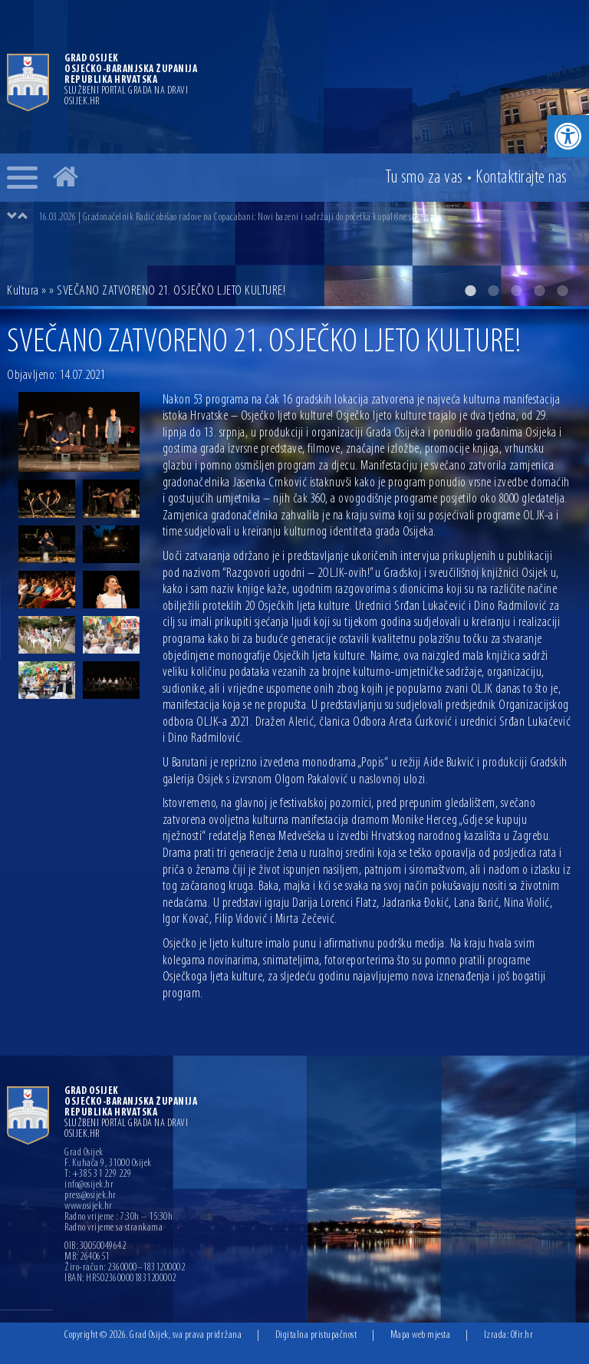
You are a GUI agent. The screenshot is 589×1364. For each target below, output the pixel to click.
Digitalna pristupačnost (316, 1335)
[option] (310, 217)
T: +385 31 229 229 (97, 1174)
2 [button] (493, 290)
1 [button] (470, 290)
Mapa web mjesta (420, 1335)
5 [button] (562, 290)
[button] (568, 136)
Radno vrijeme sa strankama (113, 1228)
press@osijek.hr (90, 1196)
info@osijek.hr (89, 1185)
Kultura (23, 291)
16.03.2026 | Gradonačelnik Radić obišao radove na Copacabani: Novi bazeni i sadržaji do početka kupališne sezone (234, 217)
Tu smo (424, 178)
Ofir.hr (522, 1335)
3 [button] (516, 290)
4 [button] (539, 290)
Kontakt (521, 178)
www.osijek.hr (88, 1206)
